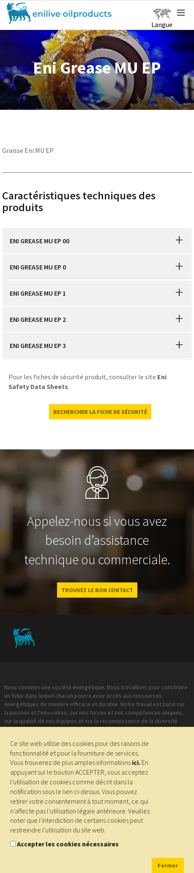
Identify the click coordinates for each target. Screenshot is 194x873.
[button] (179, 241)
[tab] (97, 240)
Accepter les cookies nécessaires (68, 844)
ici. (136, 762)
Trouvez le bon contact (97, 590)
